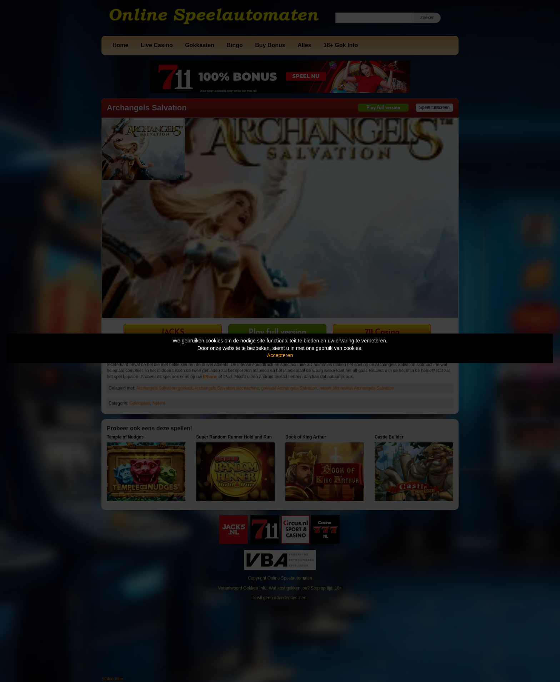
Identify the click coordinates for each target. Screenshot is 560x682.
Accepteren (280, 355)
